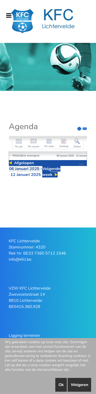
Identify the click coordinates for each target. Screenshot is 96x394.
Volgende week (51, 171)
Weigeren (79, 385)
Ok (60, 385)
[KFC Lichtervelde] (48, 21)
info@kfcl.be (20, 259)
